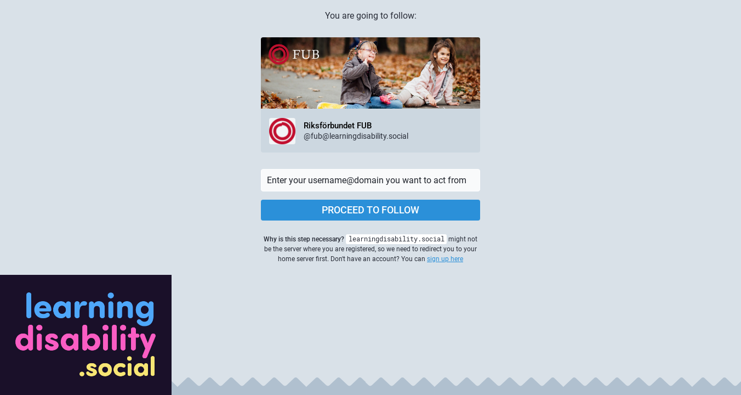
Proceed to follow (370, 210)
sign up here (445, 259)
